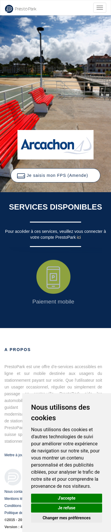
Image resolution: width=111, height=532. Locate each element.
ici (79, 237)
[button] (55, 175)
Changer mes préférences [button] (67, 517)
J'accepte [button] (66, 498)
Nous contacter (16, 492)
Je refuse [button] (66, 507)
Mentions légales (17, 499)
